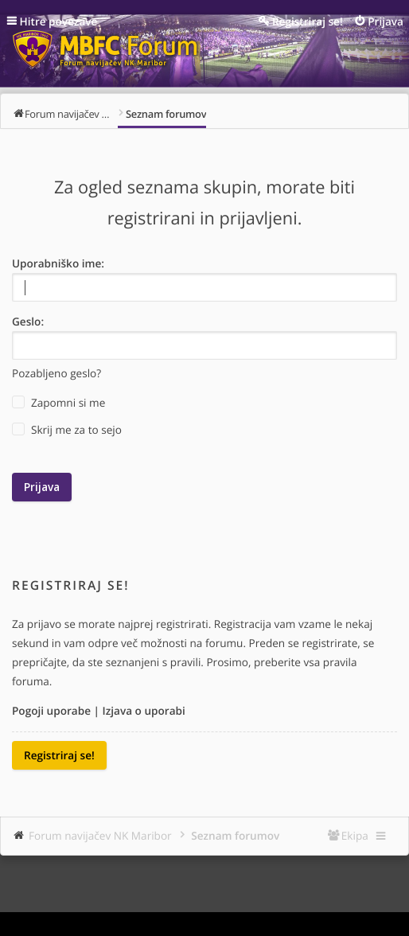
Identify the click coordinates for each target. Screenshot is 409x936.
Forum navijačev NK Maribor (100, 835)
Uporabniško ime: (58, 263)
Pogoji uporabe (51, 710)
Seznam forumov (235, 835)
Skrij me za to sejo (67, 429)
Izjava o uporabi (144, 710)
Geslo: (28, 321)
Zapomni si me (58, 402)
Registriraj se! (59, 754)
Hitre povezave (59, 21)
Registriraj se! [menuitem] (307, 21)
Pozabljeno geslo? (56, 372)
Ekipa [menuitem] (354, 835)
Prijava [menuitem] (385, 21)
